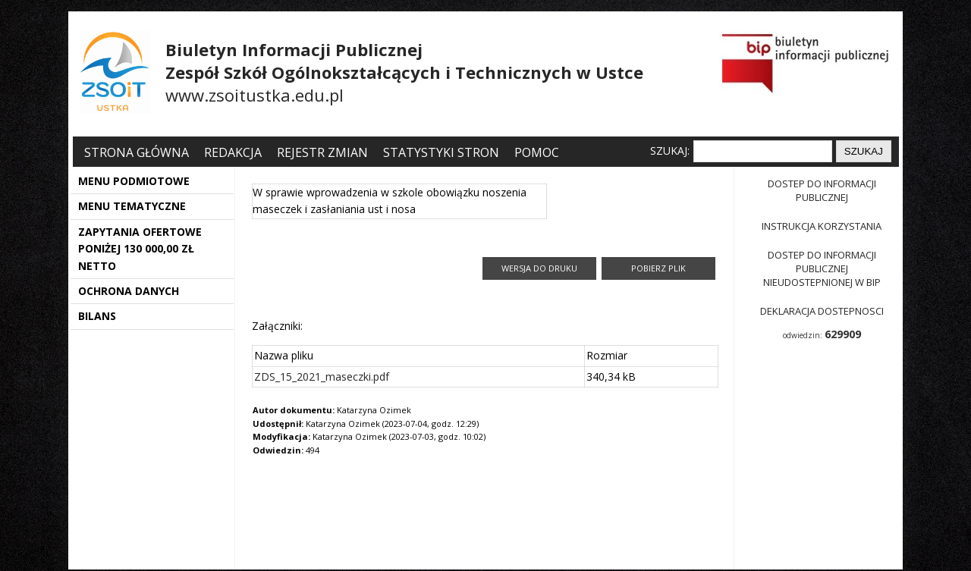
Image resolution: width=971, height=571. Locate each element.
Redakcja (233, 152)
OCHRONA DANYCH (128, 291)
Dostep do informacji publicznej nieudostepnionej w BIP (822, 268)
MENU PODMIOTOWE (134, 181)
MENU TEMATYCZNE (132, 206)
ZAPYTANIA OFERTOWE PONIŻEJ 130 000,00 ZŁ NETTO (140, 248)
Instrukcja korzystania (821, 226)
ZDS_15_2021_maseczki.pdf (321, 376)
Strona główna (138, 152)
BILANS (97, 316)
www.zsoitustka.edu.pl (254, 94)
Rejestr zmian (322, 152)
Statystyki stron (441, 152)
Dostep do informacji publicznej (822, 190)
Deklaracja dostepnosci (822, 311)
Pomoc (536, 152)
